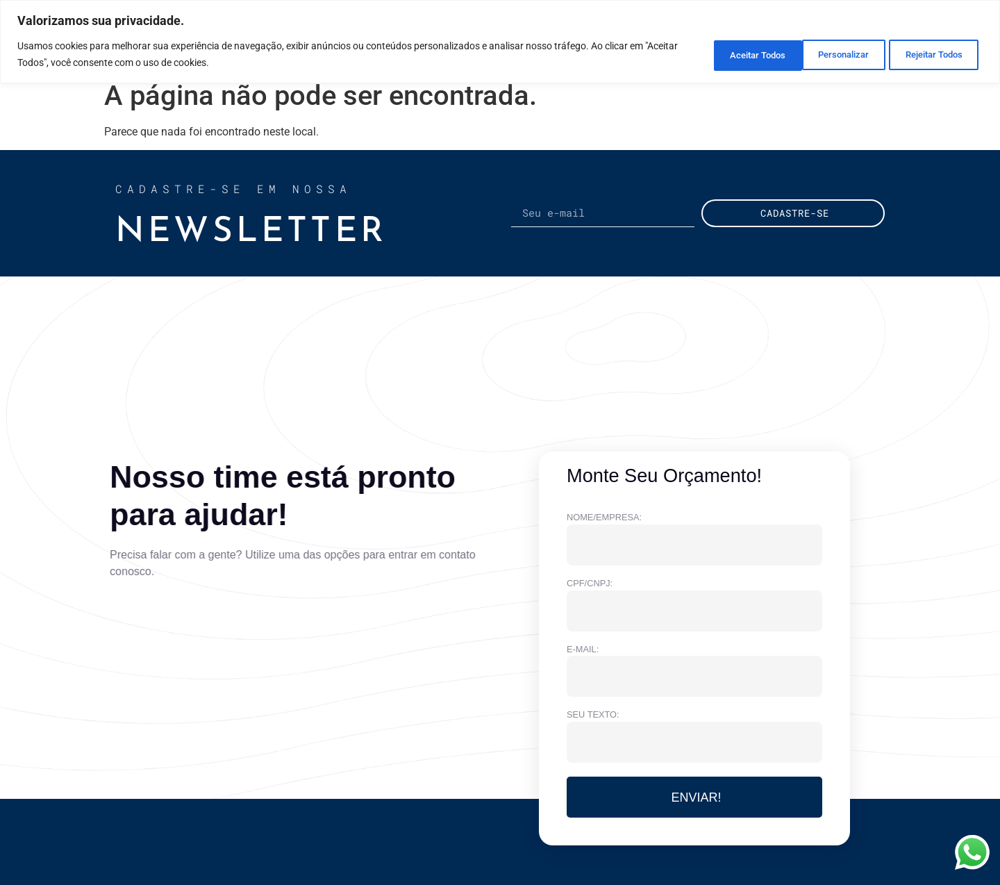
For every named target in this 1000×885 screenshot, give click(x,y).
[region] (500, 41)
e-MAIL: (583, 649)
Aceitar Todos (931, 54)
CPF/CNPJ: (589, 583)
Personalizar (717, 54)
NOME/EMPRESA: (604, 517)
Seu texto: (593, 715)
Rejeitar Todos (823, 54)
